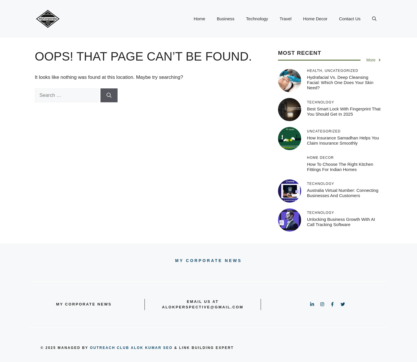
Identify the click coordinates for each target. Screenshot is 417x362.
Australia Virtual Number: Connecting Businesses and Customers (342, 193)
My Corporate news (208, 260)
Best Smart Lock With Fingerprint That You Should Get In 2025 (344, 111)
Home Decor (315, 18)
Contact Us (350, 18)
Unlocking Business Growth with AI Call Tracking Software (341, 222)
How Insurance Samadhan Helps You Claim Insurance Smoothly (343, 140)
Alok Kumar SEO (152, 348)
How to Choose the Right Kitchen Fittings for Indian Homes (340, 167)
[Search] (109, 95)
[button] (374, 19)
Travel (285, 18)
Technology (257, 18)
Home (199, 18)
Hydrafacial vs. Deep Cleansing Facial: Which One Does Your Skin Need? (340, 82)
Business (226, 18)
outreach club (109, 348)
